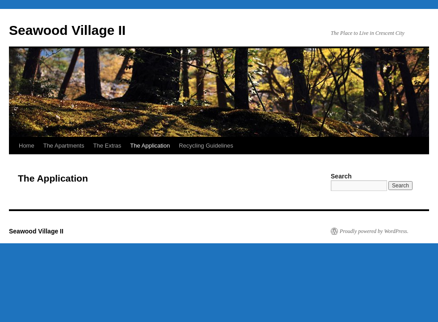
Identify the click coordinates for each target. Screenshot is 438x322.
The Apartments (63, 145)
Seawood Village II (67, 30)
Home (26, 145)
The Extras (107, 145)
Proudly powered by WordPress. (374, 231)
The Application (150, 145)
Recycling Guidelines (206, 145)
